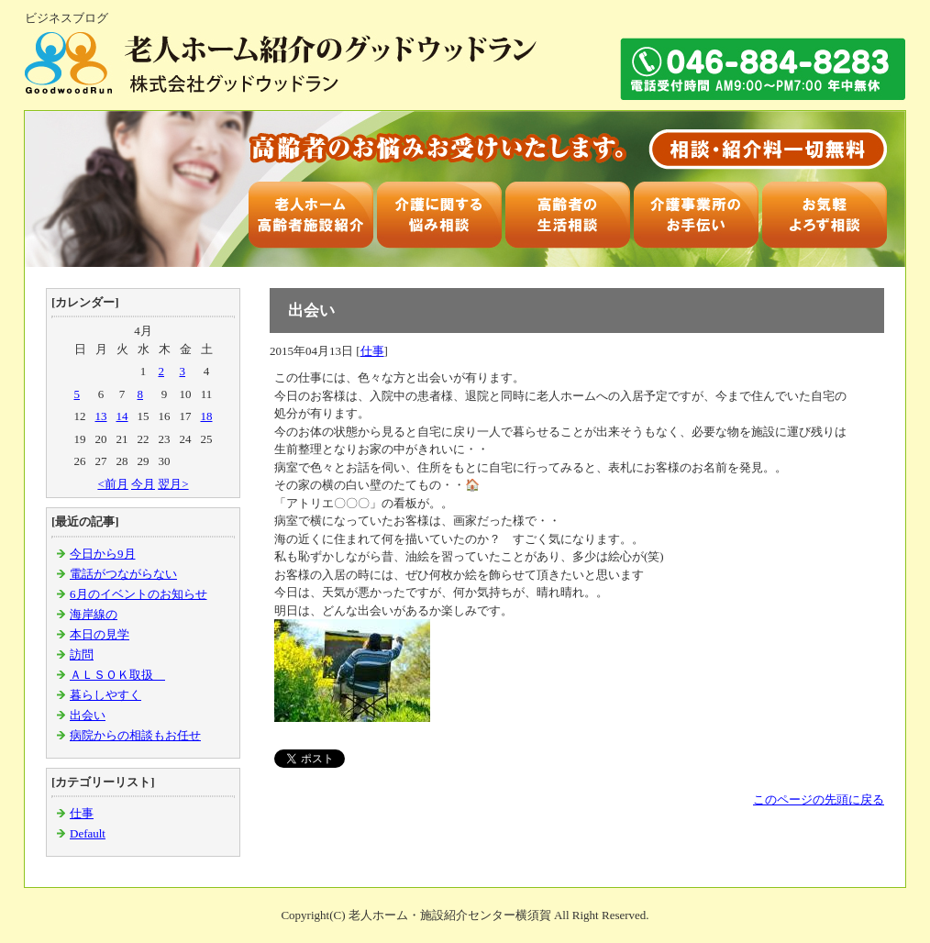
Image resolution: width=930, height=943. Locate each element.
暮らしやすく (105, 695)
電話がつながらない (123, 574)
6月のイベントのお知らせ (138, 594)
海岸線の (93, 614)
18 (207, 416)
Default (87, 833)
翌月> (173, 484)
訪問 (82, 654)
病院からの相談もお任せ (135, 735)
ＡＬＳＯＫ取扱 (117, 675)
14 (122, 416)
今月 (143, 484)
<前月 (112, 484)
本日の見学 (99, 634)
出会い (87, 715)
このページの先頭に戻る (818, 799)
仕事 (82, 813)
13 (101, 416)
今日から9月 (103, 553)
